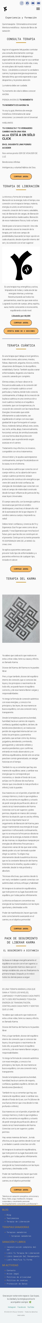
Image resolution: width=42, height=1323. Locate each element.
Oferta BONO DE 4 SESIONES (21, 331)
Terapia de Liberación (18, 1221)
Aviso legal (13, 1273)
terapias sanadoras (21, 1236)
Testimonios (13, 1218)
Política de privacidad (19, 1277)
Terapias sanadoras (17, 1232)
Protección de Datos (17, 1283)
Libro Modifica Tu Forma (19, 1259)
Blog (9, 1215)
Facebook (22, 1307)
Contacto (11, 1270)
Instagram (12, 1307)
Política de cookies (17, 1280)
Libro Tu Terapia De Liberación (23, 1253)
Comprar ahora (21, 176)
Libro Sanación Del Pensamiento (23, 1256)
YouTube (30, 1307)
